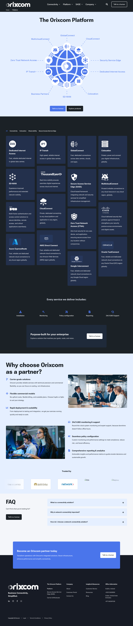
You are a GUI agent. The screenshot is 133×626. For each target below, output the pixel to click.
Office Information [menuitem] (111, 584)
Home (7, 10)
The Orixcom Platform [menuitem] (54, 584)
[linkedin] (9, 601)
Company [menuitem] (69, 584)
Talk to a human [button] (119, 4)
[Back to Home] (18, 4)
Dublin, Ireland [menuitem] (110, 588)
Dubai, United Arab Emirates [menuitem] (111, 596)
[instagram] (13, 601)
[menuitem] (59, 4)
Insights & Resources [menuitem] (92, 584)
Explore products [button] (75, 109)
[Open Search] (107, 4)
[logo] (23, 586)
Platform (15, 10)
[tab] (8, 131)
